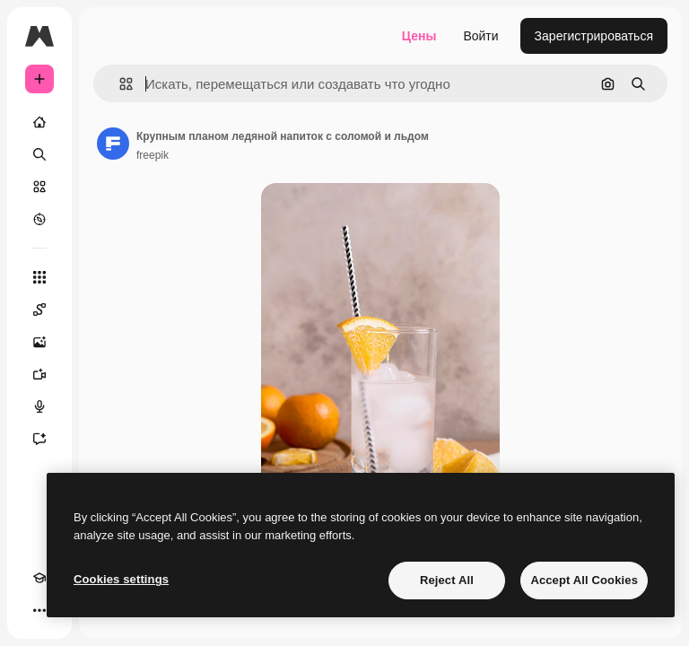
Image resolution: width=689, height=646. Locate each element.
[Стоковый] (39, 186)
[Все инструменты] (39, 277)
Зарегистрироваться (594, 36)
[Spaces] (39, 309)
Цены (419, 36)
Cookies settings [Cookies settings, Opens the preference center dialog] (121, 579)
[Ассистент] (39, 438)
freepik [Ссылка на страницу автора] (152, 155)
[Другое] (39, 610)
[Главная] (39, 122)
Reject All (447, 580)
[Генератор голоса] (39, 406)
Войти (480, 36)
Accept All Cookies (584, 580)
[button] (119, 84)
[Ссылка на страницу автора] (113, 143)
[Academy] (39, 577)
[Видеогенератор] (39, 374)
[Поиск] (39, 154)
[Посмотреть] (39, 219)
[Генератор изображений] (39, 341)
